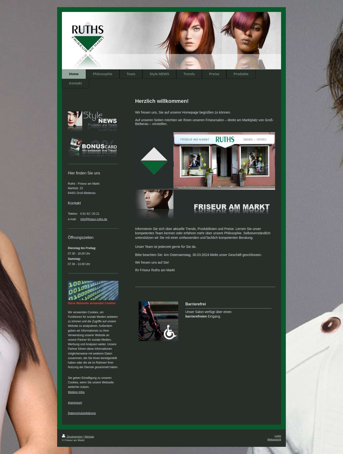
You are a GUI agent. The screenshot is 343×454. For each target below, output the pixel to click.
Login (278, 435)
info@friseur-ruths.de (94, 219)
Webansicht (274, 439)
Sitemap (89, 436)
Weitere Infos (76, 392)
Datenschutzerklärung (82, 413)
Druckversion (72, 436)
